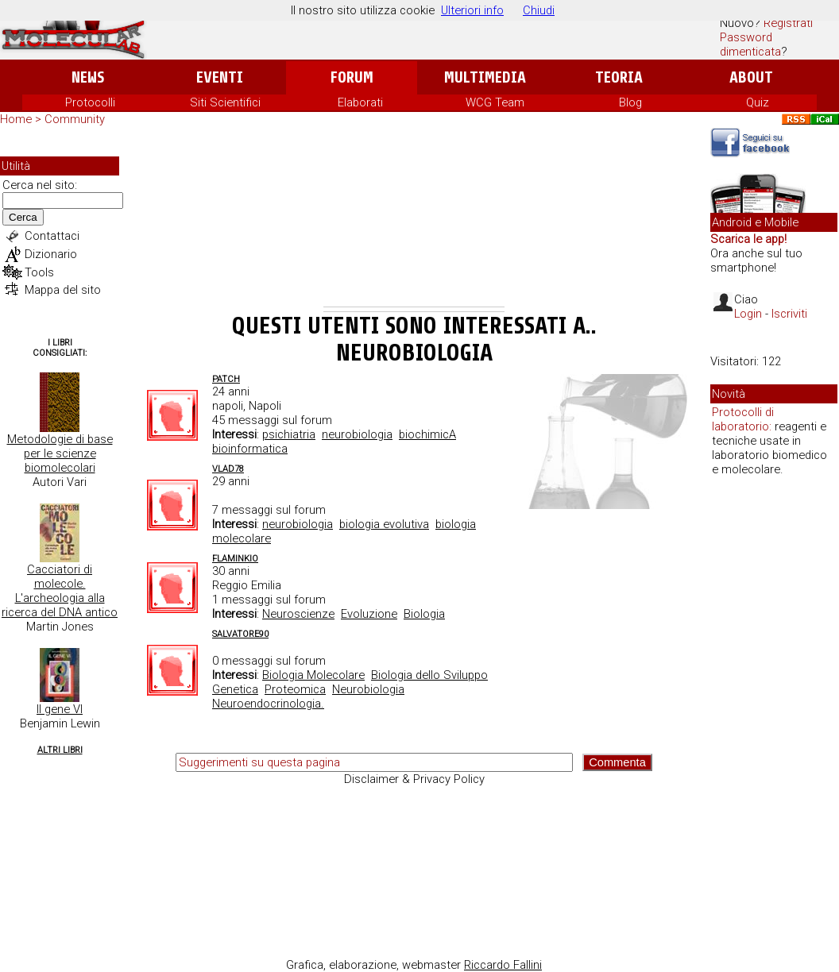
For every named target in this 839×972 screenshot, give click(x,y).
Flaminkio (235, 559)
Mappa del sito (63, 290)
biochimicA (427, 434)
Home (16, 119)
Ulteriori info (472, 10)
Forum (351, 77)
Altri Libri (60, 750)
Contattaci (52, 236)
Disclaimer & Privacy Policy (414, 779)
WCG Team (495, 102)
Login (748, 314)
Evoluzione (369, 614)
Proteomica (295, 689)
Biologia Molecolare (313, 675)
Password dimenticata (750, 44)
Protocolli (90, 102)
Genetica (235, 689)
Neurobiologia (368, 689)
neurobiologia (357, 434)
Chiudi (539, 10)
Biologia (424, 614)
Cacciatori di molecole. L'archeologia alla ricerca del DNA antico (60, 590)
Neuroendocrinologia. (268, 703)
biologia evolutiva (384, 524)
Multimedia (485, 77)
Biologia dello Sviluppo (429, 675)
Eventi (219, 77)
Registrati (788, 23)
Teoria (619, 77)
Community (74, 119)
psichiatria (288, 434)
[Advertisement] (414, 219)
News (88, 77)
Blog (630, 102)
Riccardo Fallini (503, 965)
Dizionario (51, 254)
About (751, 77)
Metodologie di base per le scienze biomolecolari (60, 453)
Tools (39, 272)
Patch (226, 379)
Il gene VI (60, 709)
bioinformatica (250, 449)
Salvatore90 (240, 634)
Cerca (23, 217)
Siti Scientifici (225, 102)
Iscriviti (789, 314)
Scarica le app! (748, 239)
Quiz (757, 102)
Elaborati (360, 102)
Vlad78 (228, 469)
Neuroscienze (298, 614)
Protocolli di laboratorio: (743, 419)
